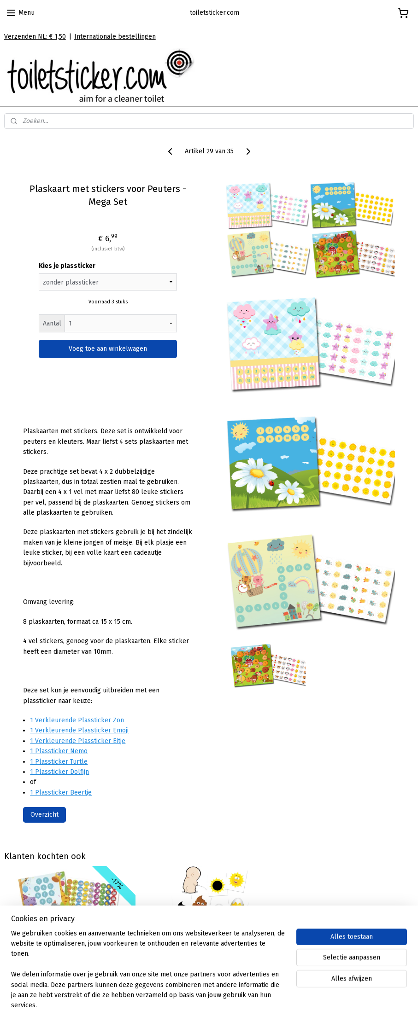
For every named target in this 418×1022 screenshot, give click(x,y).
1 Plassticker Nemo (59, 751)
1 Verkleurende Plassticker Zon (77, 720)
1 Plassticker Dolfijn (59, 772)
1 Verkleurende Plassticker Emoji (79, 731)
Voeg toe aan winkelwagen (108, 349)
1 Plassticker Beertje (61, 792)
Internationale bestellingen (115, 37)
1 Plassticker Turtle (59, 762)
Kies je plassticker (67, 266)
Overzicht (44, 815)
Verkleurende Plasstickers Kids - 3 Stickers (208, 941)
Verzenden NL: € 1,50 (35, 37)
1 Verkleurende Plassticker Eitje (77, 741)
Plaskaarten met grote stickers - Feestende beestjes (69, 941)
